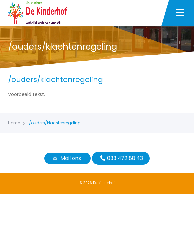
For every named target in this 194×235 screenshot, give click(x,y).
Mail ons (66, 158)
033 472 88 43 (121, 158)
